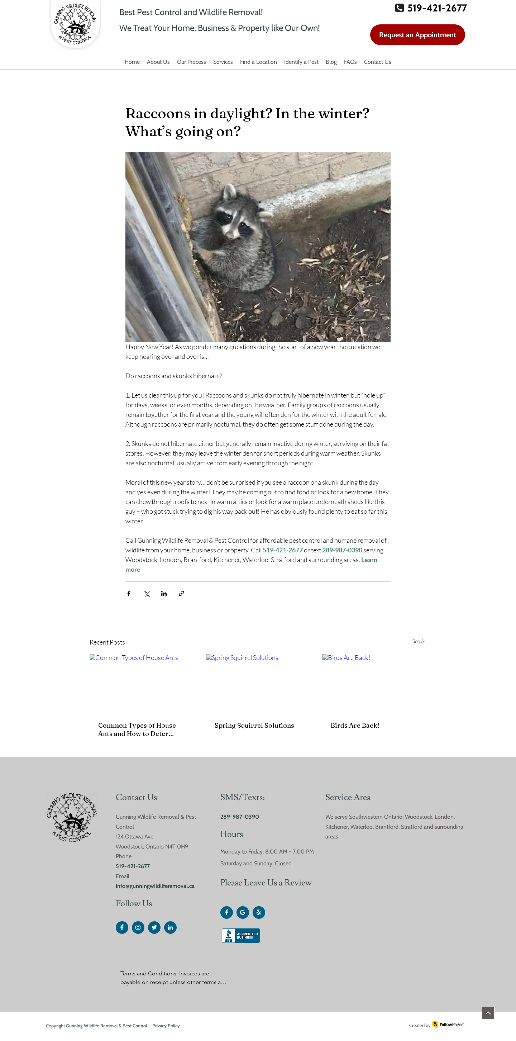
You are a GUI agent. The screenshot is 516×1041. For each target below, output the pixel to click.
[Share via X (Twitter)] (146, 593)
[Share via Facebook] (128, 593)
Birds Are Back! (355, 725)
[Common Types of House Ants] (142, 683)
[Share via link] (181, 593)
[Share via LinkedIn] (164, 593)
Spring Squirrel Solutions (254, 725)
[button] (258, 62)
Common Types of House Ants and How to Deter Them (137, 729)
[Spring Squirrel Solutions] (258, 683)
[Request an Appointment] (417, 34)
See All (419, 641)
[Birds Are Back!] (374, 683)
